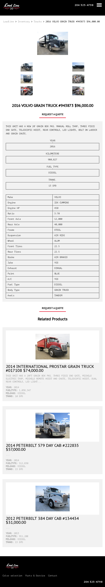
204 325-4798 (84, 5)
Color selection (12, 575)
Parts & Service (35, 575)
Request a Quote (52, 114)
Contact (52, 575)
